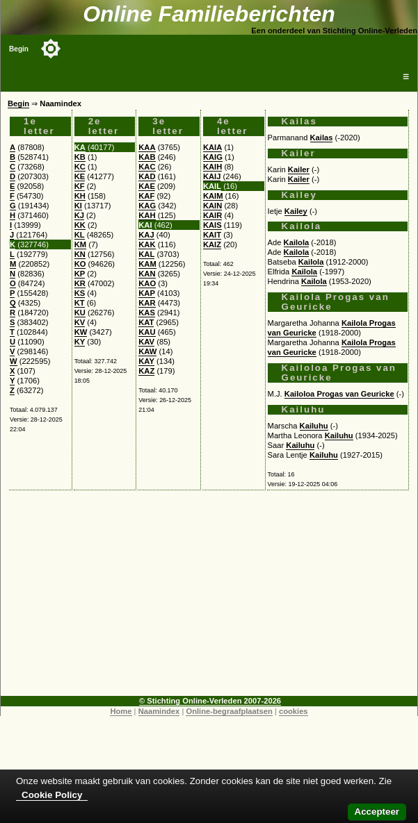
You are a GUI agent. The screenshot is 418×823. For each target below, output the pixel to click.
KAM (147, 264)
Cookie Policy (52, 795)
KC (80, 167)
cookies (293, 711)
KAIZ (212, 244)
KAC (146, 167)
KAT (146, 322)
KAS (146, 312)
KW (81, 332)
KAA (146, 147)
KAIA (212, 147)
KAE (146, 186)
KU (80, 312)
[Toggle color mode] (51, 49)
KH (80, 196)
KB (80, 157)
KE (80, 176)
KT (79, 303)
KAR (146, 303)
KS (80, 293)
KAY (146, 361)
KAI (145, 225)
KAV (146, 342)
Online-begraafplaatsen (229, 711)
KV (80, 322)
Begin (19, 49)
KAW (147, 351)
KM (80, 244)
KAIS (212, 225)
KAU (146, 332)
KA (80, 147)
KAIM (213, 196)
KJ (79, 215)
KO (80, 264)
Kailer (299, 169)
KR (80, 283)
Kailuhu (314, 426)
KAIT (212, 235)
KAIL (212, 186)
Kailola (297, 242)
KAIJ (212, 176)
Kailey (295, 211)
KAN (146, 273)
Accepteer (377, 811)
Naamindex (159, 711)
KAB (146, 157)
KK (80, 225)
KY (80, 342)
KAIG (213, 157)
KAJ (146, 235)
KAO (147, 283)
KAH (146, 215)
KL (79, 235)
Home (120, 711)
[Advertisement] (209, 598)
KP (80, 273)
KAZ (146, 371)
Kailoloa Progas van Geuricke (339, 394)
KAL (146, 254)
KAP (146, 293)
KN (80, 254)
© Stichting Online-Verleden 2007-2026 (210, 701)
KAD (146, 176)
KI (78, 205)
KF (79, 186)
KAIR (212, 215)
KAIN (212, 205)
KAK (146, 244)
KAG (147, 205)
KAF (146, 196)
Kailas (321, 137)
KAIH (212, 167)
